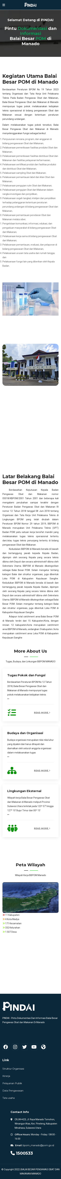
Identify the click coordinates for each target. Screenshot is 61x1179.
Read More (42, 712)
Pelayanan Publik (12, 1083)
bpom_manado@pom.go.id (38, 1145)
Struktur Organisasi (13, 1068)
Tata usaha (8, 1098)
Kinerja (6, 1076)
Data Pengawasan (12, 1090)
